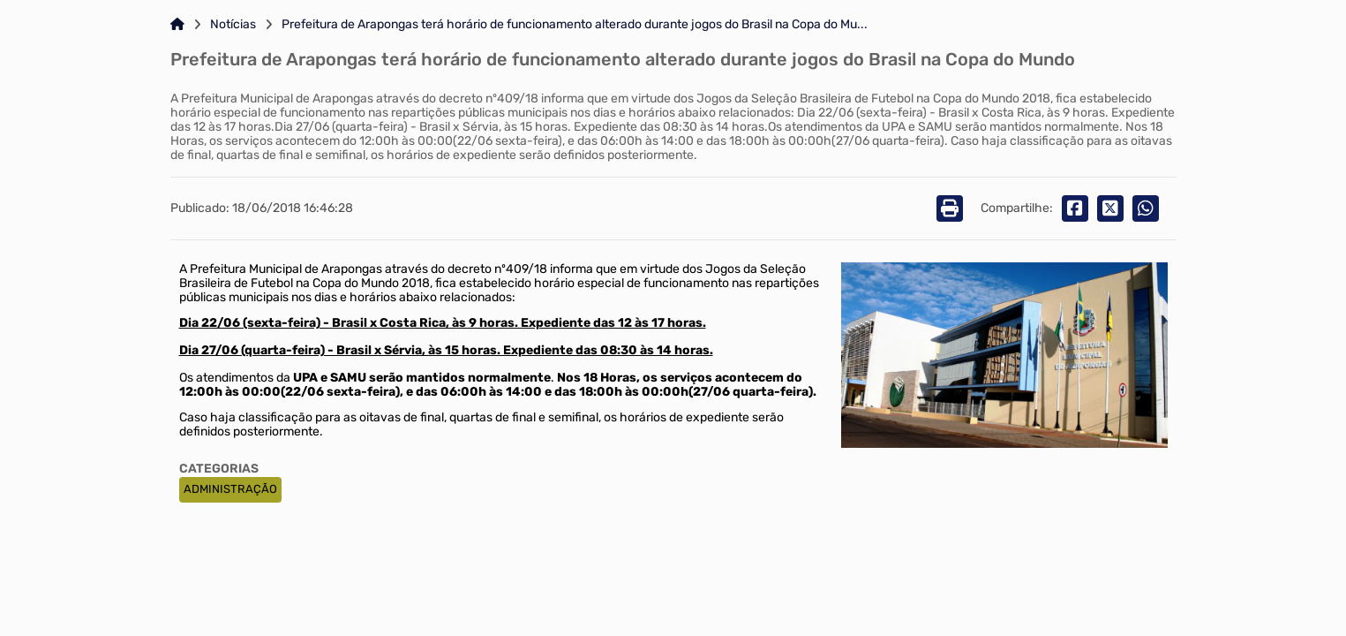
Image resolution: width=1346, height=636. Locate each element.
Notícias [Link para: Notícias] (233, 25)
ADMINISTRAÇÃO (230, 489)
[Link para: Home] (177, 25)
